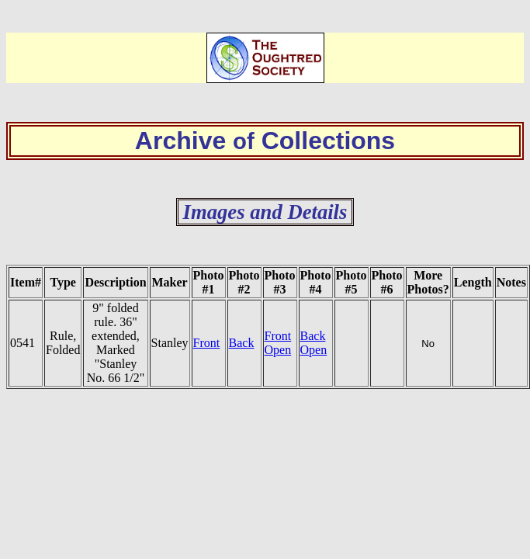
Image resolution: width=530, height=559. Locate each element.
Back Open (313, 342)
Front (206, 342)
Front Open (278, 342)
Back (242, 342)
